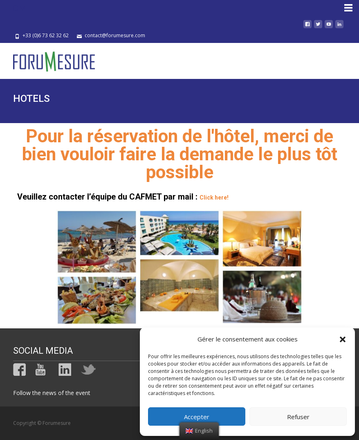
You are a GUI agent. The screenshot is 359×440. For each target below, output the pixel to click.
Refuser (298, 417)
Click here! (214, 197)
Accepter (196, 417)
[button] (343, 339)
